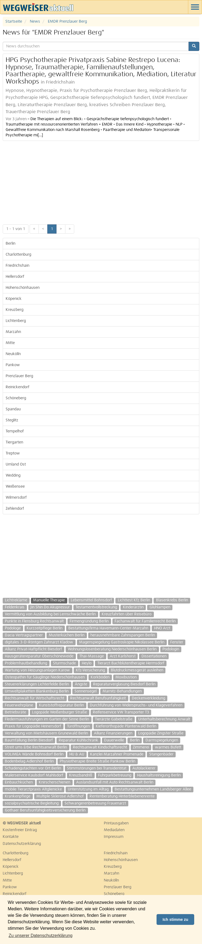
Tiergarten (14, 442)
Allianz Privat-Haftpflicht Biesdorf (33, 649)
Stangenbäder (161, 754)
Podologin (170, 649)
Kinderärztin (133, 607)
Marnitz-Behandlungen (122, 691)
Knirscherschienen (54, 782)
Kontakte (11, 837)
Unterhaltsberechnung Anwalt (164, 719)
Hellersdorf (15, 277)
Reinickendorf (17, 387)
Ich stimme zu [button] (175, 919)
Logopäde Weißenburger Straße (59, 712)
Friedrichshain (17, 266)
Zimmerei (141, 747)
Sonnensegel (86, 691)
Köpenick (14, 299)
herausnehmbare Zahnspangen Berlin (122, 635)
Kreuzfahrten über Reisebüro (126, 614)
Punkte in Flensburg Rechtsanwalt (34, 621)
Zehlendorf (15, 509)
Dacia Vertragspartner (24, 635)
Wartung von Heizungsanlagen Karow (37, 670)
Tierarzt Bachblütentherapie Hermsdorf (130, 663)
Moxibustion (126, 677)
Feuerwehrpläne (19, 705)
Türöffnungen (78, 726)
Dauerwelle (114, 740)
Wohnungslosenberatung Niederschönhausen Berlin (112, 649)
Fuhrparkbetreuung (114, 775)
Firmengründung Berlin (89, 621)
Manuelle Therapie (49, 600)
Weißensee (15, 486)
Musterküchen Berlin (66, 635)
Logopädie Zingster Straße (160, 733)
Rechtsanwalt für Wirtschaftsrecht (34, 698)
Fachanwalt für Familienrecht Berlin (145, 621)
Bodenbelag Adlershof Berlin (29, 761)
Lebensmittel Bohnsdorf (91, 600)
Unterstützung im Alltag (88, 789)
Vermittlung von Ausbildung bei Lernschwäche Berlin (50, 614)
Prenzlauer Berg (19, 376)
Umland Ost (16, 464)
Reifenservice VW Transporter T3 (121, 712)
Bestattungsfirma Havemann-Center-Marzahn (108, 628)
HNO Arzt (162, 628)
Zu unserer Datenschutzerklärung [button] (40, 935)
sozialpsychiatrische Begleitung (32, 803)
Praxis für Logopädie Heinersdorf (33, 726)
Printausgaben (116, 823)
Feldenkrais (14, 607)
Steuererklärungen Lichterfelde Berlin (37, 684)
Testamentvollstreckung (96, 607)
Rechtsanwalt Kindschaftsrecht (100, 747)
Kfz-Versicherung (90, 670)
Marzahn (13, 332)
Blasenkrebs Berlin (172, 600)
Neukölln (13, 354)
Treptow (13, 453)
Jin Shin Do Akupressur (50, 607)
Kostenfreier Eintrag (20, 830)
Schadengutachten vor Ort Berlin (33, 768)
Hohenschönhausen (23, 288)
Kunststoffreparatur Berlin (61, 705)
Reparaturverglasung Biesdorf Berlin (124, 684)
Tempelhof (15, 431)
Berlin (10, 243)
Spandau (13, 409)
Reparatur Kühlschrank (78, 740)
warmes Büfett (168, 747)
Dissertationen (153, 656)
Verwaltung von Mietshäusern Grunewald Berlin (46, 733)
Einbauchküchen (19, 782)
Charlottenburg (18, 254)
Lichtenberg (16, 321)
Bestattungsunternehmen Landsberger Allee (153, 789)
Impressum (113, 837)
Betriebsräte (15, 712)
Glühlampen (160, 607)
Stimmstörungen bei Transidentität (96, 768)
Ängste (81, 684)
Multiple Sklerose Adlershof (60, 796)
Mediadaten (114, 830)
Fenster (176, 642)
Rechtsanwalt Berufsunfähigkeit (98, 698)
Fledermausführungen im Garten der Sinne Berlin (47, 719)
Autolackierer (143, 768)
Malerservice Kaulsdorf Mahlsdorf (34, 775)
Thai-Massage (91, 656)
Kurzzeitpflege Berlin (44, 628)
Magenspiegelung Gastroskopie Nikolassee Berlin (121, 642)
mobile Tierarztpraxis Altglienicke (33, 789)
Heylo (86, 663)
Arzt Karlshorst (123, 656)
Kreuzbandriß (80, 775)
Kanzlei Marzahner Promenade (116, 754)
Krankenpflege (17, 796)
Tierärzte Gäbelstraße (113, 719)
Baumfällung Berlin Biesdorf (29, 740)
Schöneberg (16, 398)
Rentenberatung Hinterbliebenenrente (122, 796)
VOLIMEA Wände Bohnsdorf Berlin (34, 754)
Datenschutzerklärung (22, 844)
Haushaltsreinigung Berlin (159, 775)
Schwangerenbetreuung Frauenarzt (95, 803)
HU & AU (76, 754)
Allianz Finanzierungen (113, 733)
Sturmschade (64, 663)
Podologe (13, 628)
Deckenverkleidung (148, 698)
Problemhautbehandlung (26, 663)
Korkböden (100, 677)
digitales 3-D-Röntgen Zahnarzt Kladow (39, 642)
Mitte (10, 343)
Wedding (13, 475)
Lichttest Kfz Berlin (134, 600)
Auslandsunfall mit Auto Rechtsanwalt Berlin (114, 782)
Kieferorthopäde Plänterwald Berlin (126, 726)
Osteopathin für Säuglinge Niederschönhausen (45, 677)
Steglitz (12, 420)
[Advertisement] (101, 181)
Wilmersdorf (16, 497)
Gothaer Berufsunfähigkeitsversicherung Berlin (45, 810)
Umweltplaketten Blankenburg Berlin (37, 691)
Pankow (13, 365)
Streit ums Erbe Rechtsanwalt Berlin (36, 747)
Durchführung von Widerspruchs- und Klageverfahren (136, 705)
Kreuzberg (14, 310)
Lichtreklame (16, 600)
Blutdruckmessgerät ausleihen (137, 670)
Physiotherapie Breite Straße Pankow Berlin (97, 761)
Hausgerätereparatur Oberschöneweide (39, 656)
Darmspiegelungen (162, 740)
